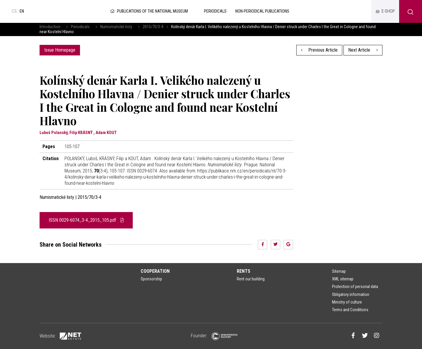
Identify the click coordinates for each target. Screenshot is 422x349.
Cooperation (155, 271)
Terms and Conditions (350, 309)
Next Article (363, 50)
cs (14, 11)
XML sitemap (342, 279)
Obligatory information (350, 294)
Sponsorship (151, 279)
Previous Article (319, 50)
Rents (243, 271)
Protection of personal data (355, 286)
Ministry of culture (347, 302)
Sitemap (339, 271)
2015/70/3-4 (153, 26)
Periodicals (80, 26)
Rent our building (251, 279)
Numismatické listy (116, 26)
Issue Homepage (59, 50)
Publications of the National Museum (148, 11)
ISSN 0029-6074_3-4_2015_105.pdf (86, 220)
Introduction (50, 26)
